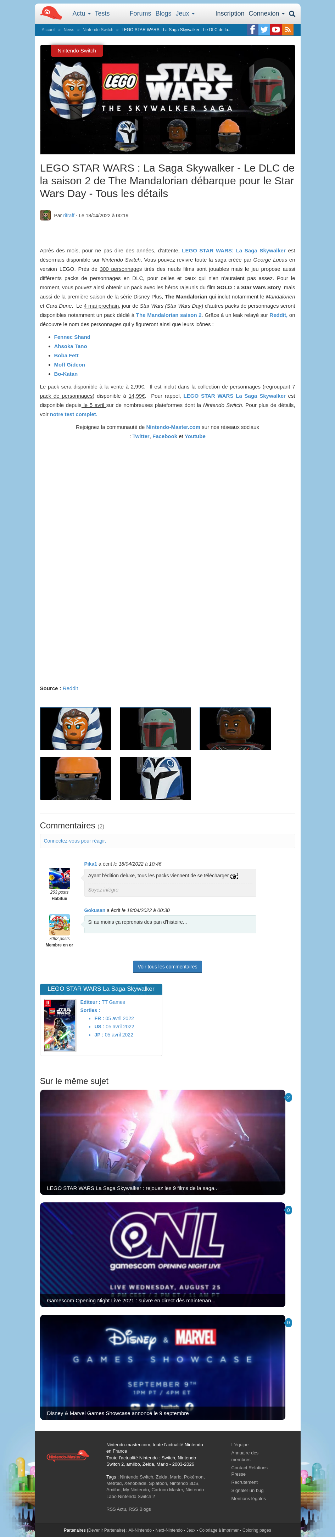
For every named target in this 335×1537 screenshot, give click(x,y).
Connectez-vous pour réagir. (75, 841)
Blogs (164, 13)
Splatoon (158, 1483)
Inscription (229, 13)
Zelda (161, 1477)
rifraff (68, 215)
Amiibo (113, 1489)
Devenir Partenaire (106, 1530)
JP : (98, 1035)
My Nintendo (136, 1489)
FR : (99, 1018)
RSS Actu (116, 1509)
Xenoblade (135, 1483)
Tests (102, 13)
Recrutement (244, 1482)
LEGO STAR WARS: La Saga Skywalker (233, 250)
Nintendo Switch (98, 29)
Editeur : (90, 1002)
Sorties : (90, 1010)
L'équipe (240, 1444)
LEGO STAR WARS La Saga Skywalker (235, 396)
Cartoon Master (167, 1489)
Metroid (114, 1483)
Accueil (49, 29)
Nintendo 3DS (184, 1483)
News (69, 29)
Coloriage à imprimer (219, 1530)
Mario (176, 1477)
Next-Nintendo (169, 1530)
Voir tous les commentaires (167, 966)
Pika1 (90, 864)
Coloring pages (256, 1530)
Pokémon (193, 1477)
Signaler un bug (247, 1490)
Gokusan (95, 910)
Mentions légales (248, 1498)
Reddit (70, 688)
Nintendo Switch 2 (136, 1496)
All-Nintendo (139, 1530)
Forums (140, 13)
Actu (82, 13)
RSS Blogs (140, 1509)
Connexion (266, 13)
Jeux (185, 13)
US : (99, 1026)
